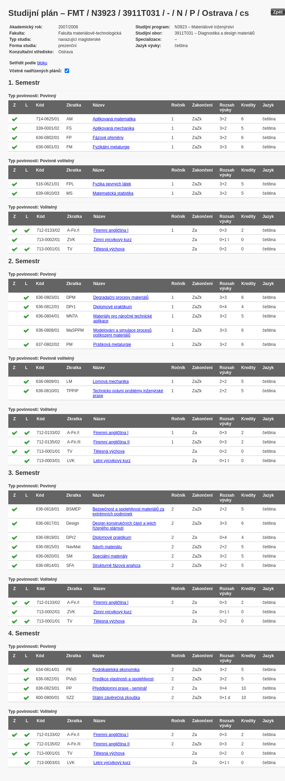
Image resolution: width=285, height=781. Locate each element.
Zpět (278, 12)
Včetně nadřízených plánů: (35, 70)
